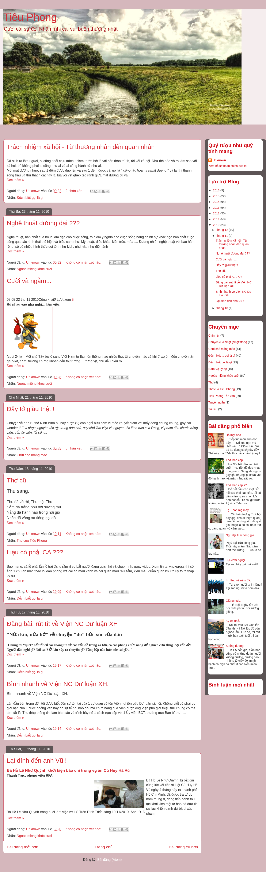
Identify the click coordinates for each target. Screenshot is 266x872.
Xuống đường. (235, 645)
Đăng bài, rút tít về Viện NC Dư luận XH (62, 623)
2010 (216, 225)
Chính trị (214, 335)
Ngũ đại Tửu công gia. (240, 535)
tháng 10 (222, 308)
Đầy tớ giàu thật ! (30, 408)
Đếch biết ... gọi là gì (221, 355)
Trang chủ (104, 847)
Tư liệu (212, 409)
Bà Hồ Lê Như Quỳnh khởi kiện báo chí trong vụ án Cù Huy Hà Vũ (68, 770)
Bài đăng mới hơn (22, 847)
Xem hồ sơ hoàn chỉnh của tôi (227, 166)
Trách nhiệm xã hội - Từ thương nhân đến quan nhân (81, 146)
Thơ (210, 382)
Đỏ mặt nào (233, 435)
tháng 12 (222, 230)
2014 (216, 201)
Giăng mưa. (233, 600)
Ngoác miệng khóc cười (34, 269)
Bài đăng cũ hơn (183, 847)
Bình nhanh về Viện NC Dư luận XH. (58, 683)
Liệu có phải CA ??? (35, 552)
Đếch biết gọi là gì (30, 197)
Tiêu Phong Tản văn (221, 396)
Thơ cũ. (17, 480)
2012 (216, 213)
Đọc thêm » (15, 180)
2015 (216, 196)
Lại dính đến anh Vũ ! (37, 760)
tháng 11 (222, 235)
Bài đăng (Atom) (109, 859)
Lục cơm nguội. (236, 560)
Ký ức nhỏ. (233, 621)
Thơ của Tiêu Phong (32, 540)
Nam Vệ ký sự (217, 369)
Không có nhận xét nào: (84, 262)
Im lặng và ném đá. (238, 580)
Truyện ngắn (216, 402)
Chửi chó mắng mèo (32, 455)
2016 (216, 190)
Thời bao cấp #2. (237, 485)
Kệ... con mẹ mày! (238, 510)
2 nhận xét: (74, 191)
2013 (216, 207)
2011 (216, 219)
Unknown (219, 160)
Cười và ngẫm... (29, 280)
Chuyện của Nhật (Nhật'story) (227, 342)
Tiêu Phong (30, 17)
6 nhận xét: (74, 448)
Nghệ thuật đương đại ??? (43, 222)
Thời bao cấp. (235, 460)
